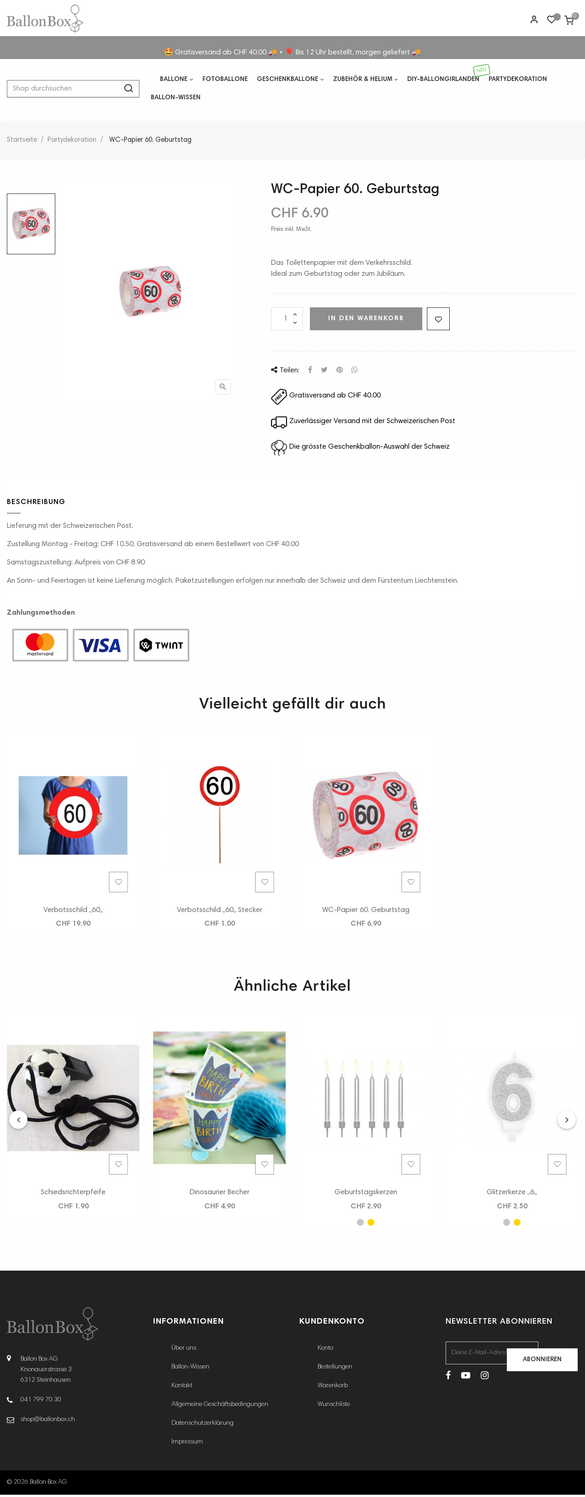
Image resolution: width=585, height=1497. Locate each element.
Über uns (183, 1350)
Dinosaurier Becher (220, 1194)
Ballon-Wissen (190, 1369)
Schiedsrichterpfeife (73, 1194)
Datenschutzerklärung (202, 1425)
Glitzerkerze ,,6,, (512, 1194)
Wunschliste (334, 1407)
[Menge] (287, 321)
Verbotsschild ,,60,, (73, 912)
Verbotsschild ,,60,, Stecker (219, 912)
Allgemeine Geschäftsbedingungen (219, 1407)
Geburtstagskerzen (366, 1194)
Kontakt (181, 1388)
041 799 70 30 (41, 1402)
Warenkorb (333, 1388)
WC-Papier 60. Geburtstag (366, 912)
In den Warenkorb (366, 320)
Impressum (187, 1444)
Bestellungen (335, 1369)
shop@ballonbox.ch (48, 1421)
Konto (325, 1350)
